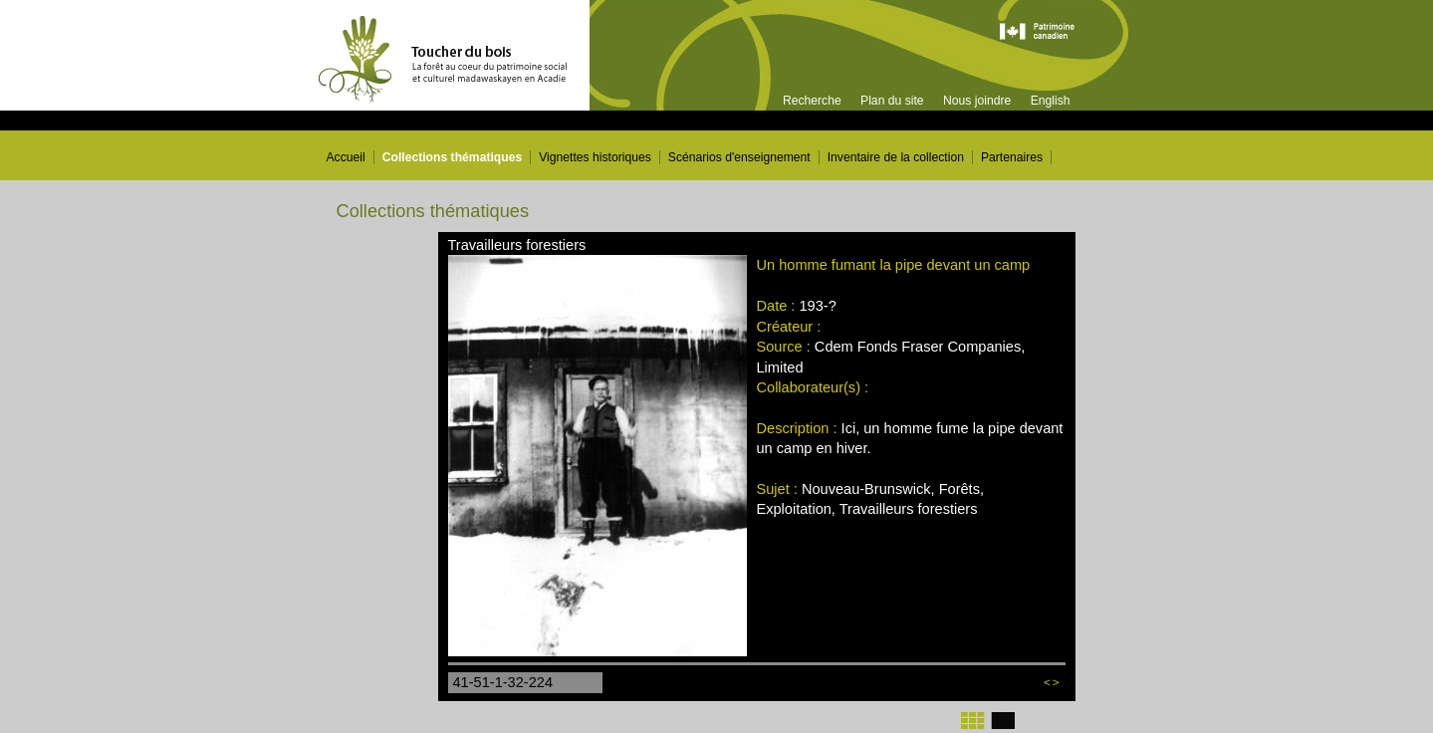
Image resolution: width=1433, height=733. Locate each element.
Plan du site (892, 101)
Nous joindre (977, 101)
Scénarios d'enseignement (739, 157)
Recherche (812, 101)
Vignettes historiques (595, 157)
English (1051, 101)
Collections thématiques (452, 157)
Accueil (346, 157)
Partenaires (1012, 157)
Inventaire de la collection (896, 157)
